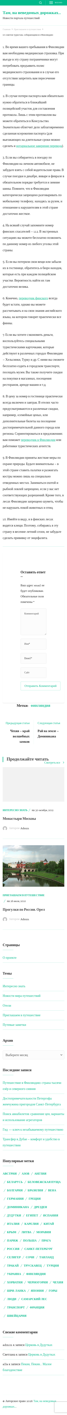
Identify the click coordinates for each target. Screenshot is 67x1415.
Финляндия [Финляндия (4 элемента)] (36, 1274)
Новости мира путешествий (22, 996)
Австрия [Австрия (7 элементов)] (10, 1173)
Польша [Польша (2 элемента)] (30, 1240)
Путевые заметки (14, 1025)
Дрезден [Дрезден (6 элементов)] (40, 1207)
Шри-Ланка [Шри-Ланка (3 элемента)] (16, 1290)
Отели (7, 1006)
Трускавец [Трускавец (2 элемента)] (33, 1265)
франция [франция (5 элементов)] (37, 1307)
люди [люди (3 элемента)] (11, 1299)
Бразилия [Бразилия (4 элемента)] (35, 1190)
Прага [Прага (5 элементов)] (46, 1240)
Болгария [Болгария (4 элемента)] (15, 1190)
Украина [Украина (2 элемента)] (14, 1274)
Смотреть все (54, 762)
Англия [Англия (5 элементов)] (40, 1173)
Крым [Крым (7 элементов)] (11, 1232)
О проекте (9, 958)
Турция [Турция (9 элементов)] (53, 1265)
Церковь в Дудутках (39, 1345)
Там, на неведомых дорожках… (32, 12)
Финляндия (40, 706)
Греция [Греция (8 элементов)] (35, 1198)
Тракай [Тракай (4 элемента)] (13, 1265)
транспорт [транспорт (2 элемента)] (16, 1307)
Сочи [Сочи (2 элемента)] (30, 1257)
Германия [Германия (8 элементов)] (15, 1198)
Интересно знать (15, 810)
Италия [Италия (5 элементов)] (13, 1223)
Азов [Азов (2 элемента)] (25, 1173)
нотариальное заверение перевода (39, 146)
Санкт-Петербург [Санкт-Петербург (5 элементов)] (38, 1249)
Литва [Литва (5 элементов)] (26, 1232)
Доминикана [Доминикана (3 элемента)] (18, 1207)
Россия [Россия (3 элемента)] (13, 1249)
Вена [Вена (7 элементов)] (52, 1190)
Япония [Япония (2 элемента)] (37, 1290)
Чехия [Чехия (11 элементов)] (58, 1282)
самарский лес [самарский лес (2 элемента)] (34, 1299)
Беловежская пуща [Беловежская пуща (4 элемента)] (44, 1182)
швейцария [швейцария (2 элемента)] (16, 1315)
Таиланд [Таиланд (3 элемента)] (46, 1257)
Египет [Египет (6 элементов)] (32, 1215)
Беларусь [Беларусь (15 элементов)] (15, 1182)
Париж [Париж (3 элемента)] (12, 1240)
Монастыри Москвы (19, 818)
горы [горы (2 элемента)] (53, 1290)
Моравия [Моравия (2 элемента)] (43, 1232)
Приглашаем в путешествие (24, 895)
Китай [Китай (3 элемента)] (49, 1223)
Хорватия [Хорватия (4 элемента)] (15, 1282)
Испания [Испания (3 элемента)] (50, 1215)
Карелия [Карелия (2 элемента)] (31, 1223)
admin (25, 828)
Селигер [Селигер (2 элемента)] (14, 1257)
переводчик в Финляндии (38, 440)
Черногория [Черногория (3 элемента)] (38, 1282)
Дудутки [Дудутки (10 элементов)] (14, 1215)
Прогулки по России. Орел (24, 909)
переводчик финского (33, 298)
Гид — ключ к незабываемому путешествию (33, 1130)
